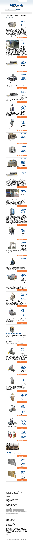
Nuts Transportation (15, 513)
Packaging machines (9, 501)
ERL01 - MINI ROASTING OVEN (24, 379)
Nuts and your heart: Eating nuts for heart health (14, 492)
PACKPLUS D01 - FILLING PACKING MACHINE (23, 77)
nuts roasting (8, 513)
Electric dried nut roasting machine (23, 465)
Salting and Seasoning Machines (11, 504)
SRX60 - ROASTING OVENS (23, 93)
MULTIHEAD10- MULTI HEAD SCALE (14, 333)
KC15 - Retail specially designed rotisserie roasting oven (23, 409)
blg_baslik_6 (8, 487)
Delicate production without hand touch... (13, 438)
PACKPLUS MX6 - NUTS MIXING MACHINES (24, 135)
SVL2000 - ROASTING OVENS (23, 42)
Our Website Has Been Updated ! (12, 494)
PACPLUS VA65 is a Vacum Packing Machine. (15, 154)
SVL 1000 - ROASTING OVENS (23, 191)
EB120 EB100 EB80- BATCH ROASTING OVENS (24, 296)
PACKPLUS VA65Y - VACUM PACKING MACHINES (23, 161)
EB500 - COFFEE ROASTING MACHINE (23, 367)
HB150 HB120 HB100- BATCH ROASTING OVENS (23, 312)
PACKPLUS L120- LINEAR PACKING (23, 229)
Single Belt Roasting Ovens (10, 519)
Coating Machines (9, 506)
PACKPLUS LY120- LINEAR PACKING (23, 122)
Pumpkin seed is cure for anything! (12, 493)
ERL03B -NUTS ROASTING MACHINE (23, 473)
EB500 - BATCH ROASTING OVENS (23, 350)
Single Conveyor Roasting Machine (12, 499)
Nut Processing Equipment (10, 505)
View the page (21, 37)
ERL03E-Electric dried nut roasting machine (24, 461)
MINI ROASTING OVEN (23, 399)
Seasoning (8, 511)
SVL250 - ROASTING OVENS (23, 23)
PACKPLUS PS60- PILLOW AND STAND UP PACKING (24, 212)
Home (6, 17)
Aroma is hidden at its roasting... (12, 426)
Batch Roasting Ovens (10, 500)
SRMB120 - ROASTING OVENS (23, 172)
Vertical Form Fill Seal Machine (21, 511)
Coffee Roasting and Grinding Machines (13, 521)
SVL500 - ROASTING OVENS (23, 275)
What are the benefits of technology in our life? (14, 491)
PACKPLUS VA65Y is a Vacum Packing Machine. (16, 166)
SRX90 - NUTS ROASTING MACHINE (23, 61)
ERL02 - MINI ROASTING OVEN (24, 395)
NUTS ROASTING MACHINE (23, 477)
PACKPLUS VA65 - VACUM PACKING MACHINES (23, 149)
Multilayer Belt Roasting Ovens (11, 516)
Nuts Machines (13, 511)
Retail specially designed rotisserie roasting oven (15, 414)
